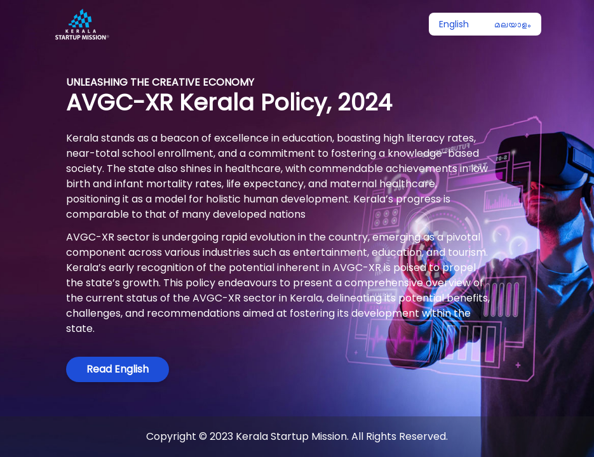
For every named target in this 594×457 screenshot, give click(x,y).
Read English (117, 369)
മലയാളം (512, 24)
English (454, 24)
